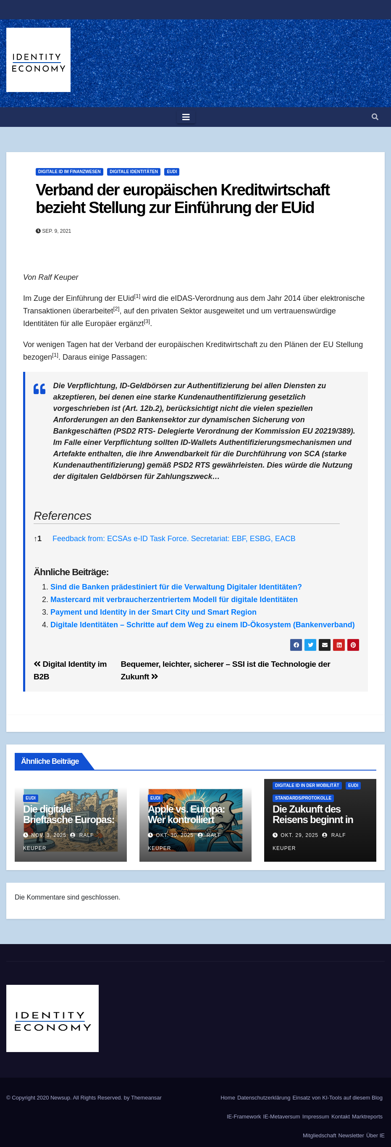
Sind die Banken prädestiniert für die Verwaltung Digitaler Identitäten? (176, 587)
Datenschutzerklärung (263, 1097)
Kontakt (340, 1116)
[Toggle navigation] (186, 117)
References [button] (63, 516)
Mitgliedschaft (319, 1135)
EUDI (172, 171)
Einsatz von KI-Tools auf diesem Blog (337, 1097)
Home (227, 1097)
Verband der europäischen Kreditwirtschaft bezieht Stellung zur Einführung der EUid (182, 198)
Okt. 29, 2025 (299, 835)
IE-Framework (244, 1116)
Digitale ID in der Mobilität (307, 785)
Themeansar (146, 1097)
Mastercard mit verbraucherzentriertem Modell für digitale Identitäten (174, 599)
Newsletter (351, 1135)
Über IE (375, 1135)
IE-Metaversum (281, 1116)
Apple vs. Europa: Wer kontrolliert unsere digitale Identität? (186, 824)
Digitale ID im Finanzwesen (69, 171)
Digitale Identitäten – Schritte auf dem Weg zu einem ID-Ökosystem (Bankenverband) (202, 625)
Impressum (315, 1116)
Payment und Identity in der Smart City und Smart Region (153, 612)
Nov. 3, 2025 (48, 835)
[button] (375, 117)
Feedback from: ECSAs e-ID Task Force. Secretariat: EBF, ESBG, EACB (174, 538)
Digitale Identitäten (134, 171)
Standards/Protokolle (303, 798)
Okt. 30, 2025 (175, 835)
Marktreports (367, 1116)
